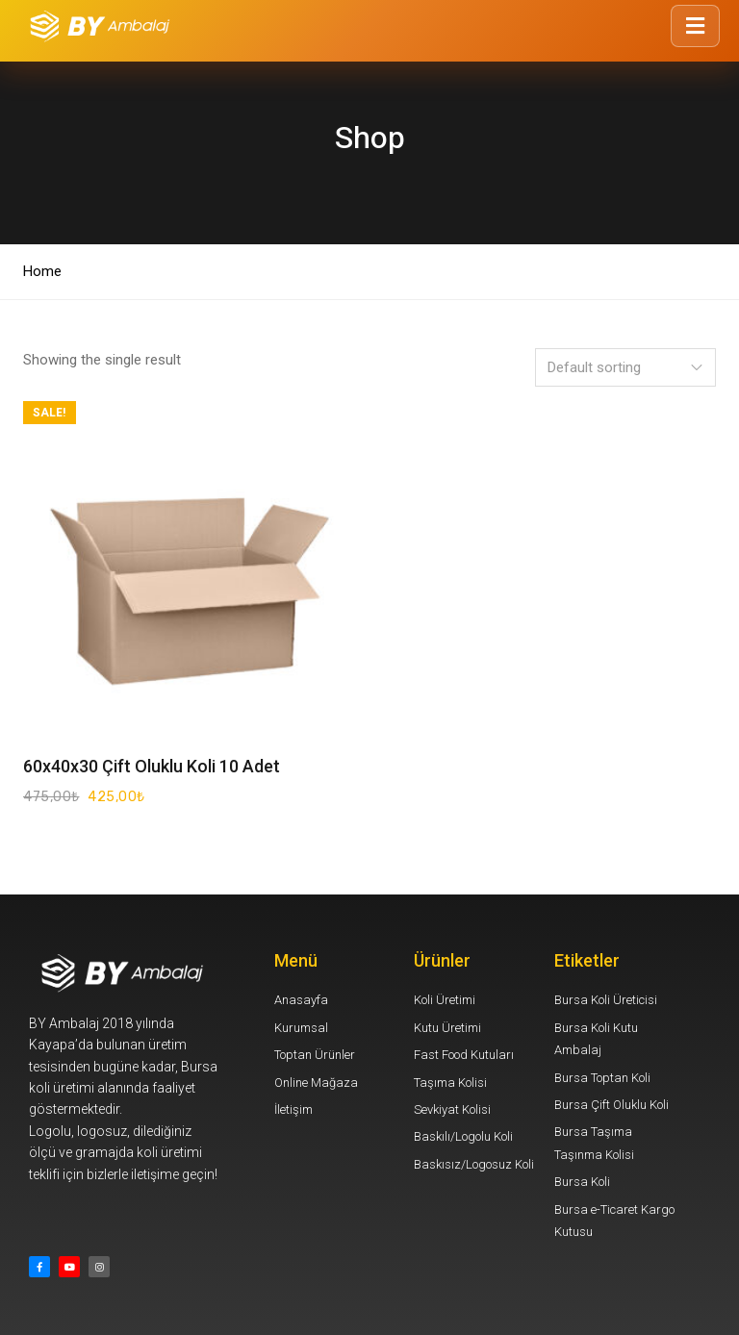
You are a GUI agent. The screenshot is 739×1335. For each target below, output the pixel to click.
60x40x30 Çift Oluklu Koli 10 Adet (151, 766)
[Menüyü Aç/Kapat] (695, 26)
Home (42, 271)
